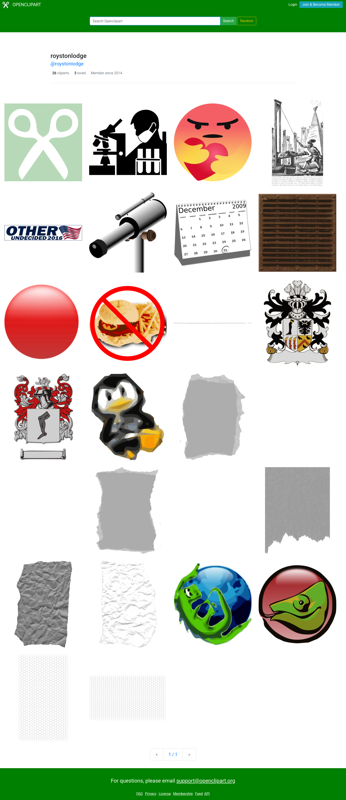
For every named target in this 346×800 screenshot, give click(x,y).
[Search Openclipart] (155, 21)
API (207, 794)
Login (292, 4)
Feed (199, 794)
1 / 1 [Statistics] (173, 754)
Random (246, 21)
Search (228, 21)
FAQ (139, 794)
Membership (183, 794)
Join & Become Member (321, 4)
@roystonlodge (67, 64)
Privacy (150, 794)
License (165, 794)
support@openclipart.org (205, 781)
